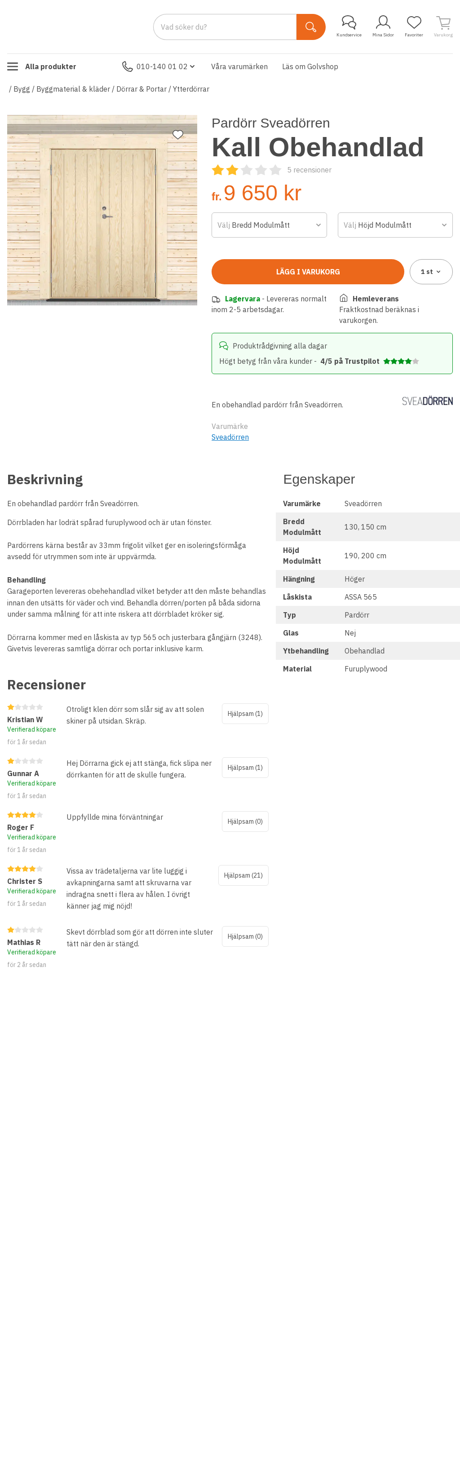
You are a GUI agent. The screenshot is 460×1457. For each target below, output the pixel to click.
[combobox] (269, 225)
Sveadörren (230, 437)
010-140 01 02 (159, 66)
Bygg (21, 88)
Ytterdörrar (191, 88)
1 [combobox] (431, 271)
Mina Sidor (383, 26)
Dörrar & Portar (141, 88)
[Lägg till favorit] (178, 135)
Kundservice (349, 26)
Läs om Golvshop (310, 66)
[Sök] (311, 27)
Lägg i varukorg (308, 271)
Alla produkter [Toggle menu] (41, 66)
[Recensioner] (272, 169)
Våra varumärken (239, 66)
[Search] (224, 27)
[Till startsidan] (74, 26)
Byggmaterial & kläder (73, 88)
